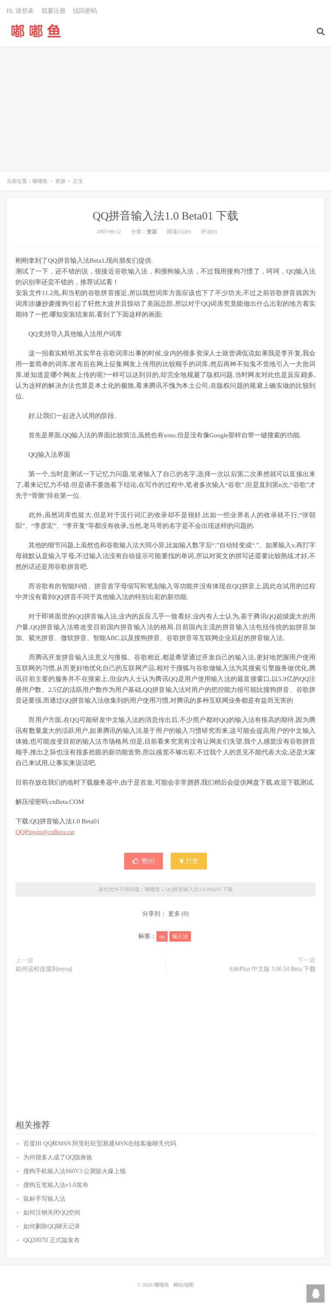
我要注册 (53, 11)
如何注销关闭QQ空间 (51, 1212)
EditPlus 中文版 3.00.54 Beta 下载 (272, 969)
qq (162, 936)
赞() (143, 861)
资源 (60, 181)
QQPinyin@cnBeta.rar (45, 832)
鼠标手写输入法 (44, 1199)
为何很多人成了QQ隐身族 (57, 1157)
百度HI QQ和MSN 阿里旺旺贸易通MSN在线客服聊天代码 (99, 1143)
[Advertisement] (165, 113)
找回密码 (85, 11)
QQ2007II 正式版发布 (51, 1240)
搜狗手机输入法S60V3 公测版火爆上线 (74, 1171)
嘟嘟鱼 (36, 31)
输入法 (180, 936)
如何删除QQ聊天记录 (51, 1226)
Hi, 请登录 (20, 11)
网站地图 (183, 1285)
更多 (174, 913)
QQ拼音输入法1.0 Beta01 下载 (166, 216)
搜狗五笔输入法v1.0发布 (55, 1185)
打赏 (189, 861)
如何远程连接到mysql (44, 969)
